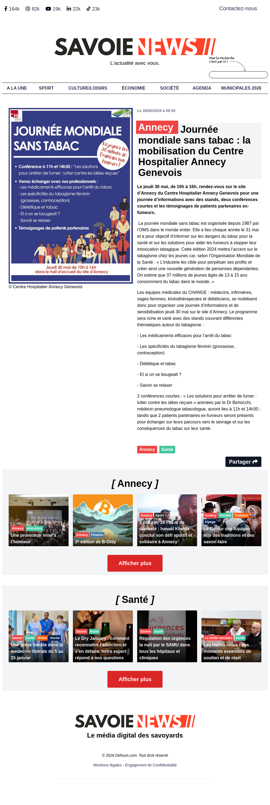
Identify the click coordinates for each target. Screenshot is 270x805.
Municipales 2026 (241, 88)
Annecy (147, 449)
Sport (46, 88)
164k (14, 9)
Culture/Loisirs (87, 88)
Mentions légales (107, 765)
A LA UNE (17, 88)
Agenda (202, 88)
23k (96, 9)
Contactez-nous (238, 8)
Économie (133, 88)
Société (169, 88)
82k (35, 9)
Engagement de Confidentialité (151, 765)
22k (76, 9)
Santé (167, 449)
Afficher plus (135, 563)
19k (56, 9)
